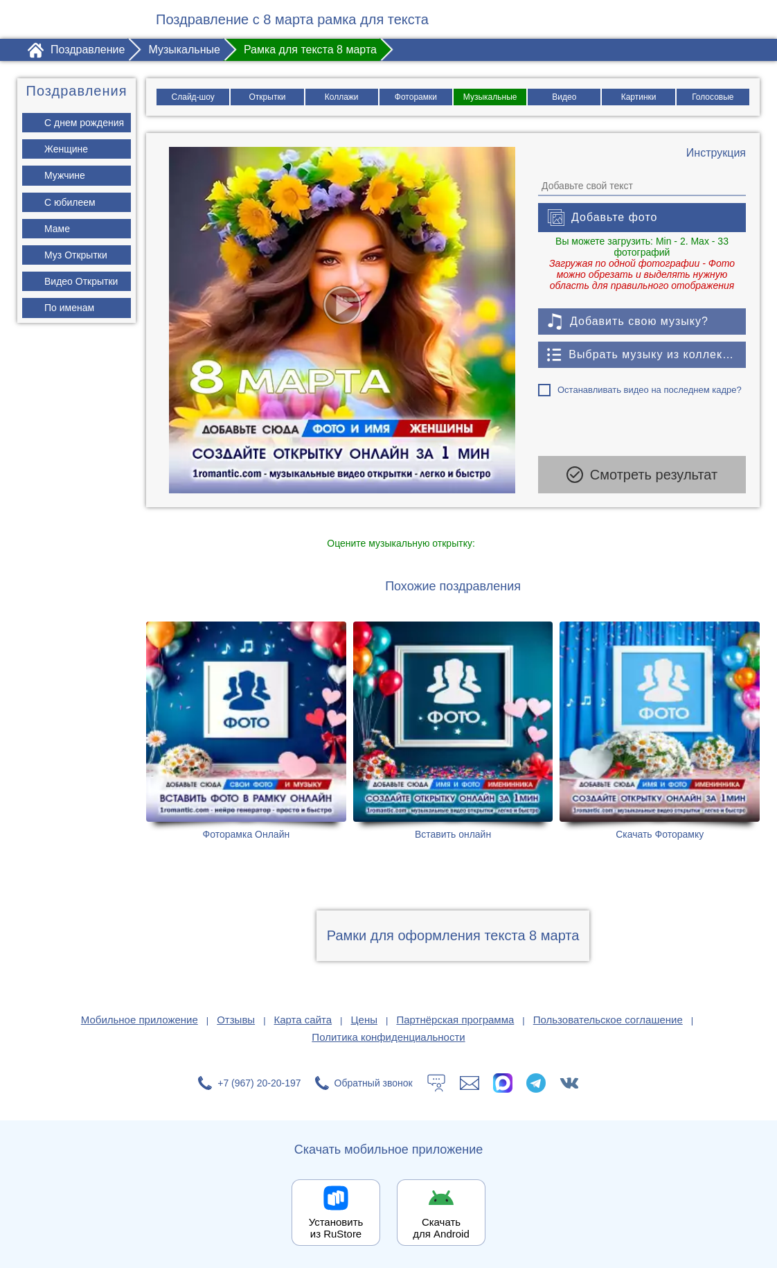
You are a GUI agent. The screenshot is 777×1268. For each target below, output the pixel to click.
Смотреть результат (641, 474)
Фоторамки (416, 97)
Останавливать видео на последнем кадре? (649, 390)
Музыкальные (490, 97)
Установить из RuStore (336, 1228)
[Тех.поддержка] (436, 1083)
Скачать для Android (441, 1228)
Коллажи (342, 97)
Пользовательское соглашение (608, 1019)
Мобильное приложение (139, 1019)
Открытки (267, 97)
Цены (364, 1019)
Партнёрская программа (455, 1019)
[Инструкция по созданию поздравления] (716, 153)
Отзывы (236, 1019)
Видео (564, 97)
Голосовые (712, 97)
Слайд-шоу (193, 97)
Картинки (639, 97)
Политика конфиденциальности (388, 1037)
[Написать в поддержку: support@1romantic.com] (469, 1083)
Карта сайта (303, 1019)
